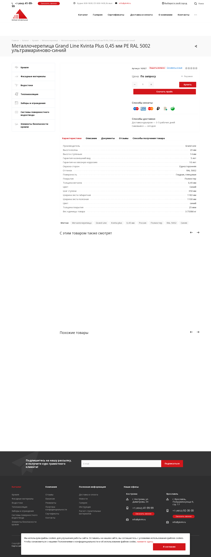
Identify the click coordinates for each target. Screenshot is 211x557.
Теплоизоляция (29, 94)
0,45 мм (130, 222)
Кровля (25, 67)
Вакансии (50, 498)
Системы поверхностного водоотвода (35, 113)
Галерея (97, 14)
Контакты (183, 14)
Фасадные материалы (33, 76)
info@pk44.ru (125, 3)
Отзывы (123, 138)
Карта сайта (17, 546)
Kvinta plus (116, 222)
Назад (191, 233)
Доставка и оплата (141, 14)
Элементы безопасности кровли (34, 125)
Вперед (199, 233)
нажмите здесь (145, 541)
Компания (51, 486)
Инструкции (85, 506)
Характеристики (71, 138)
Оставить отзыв (174, 68)
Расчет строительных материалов (90, 512)
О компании (165, 14)
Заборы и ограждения (33, 103)
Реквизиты (50, 502)
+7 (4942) (22, 4)
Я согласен (169, 546)
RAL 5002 (171, 222)
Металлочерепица (81, 222)
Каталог (83, 14)
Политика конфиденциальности (56, 508)
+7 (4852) (183, 510)
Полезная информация (92, 486)
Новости (83, 498)
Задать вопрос (157, 68)
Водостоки (27, 85)
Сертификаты (116, 14)
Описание (91, 138)
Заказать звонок (49, 3)
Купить (188, 84)
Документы (108, 138)
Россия (142, 222)
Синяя (184, 222)
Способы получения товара (149, 138)
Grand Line (101, 222)
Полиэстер (156, 222)
